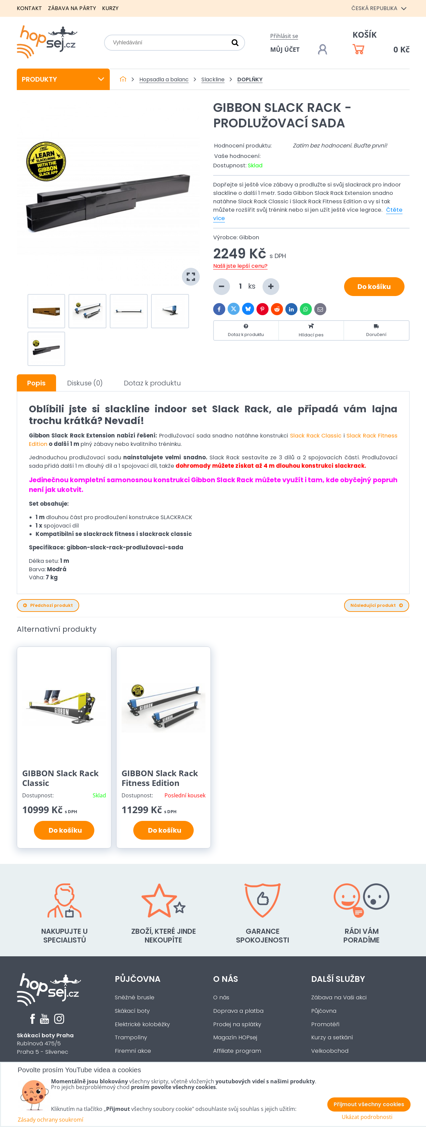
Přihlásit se (284, 36)
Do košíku (374, 286)
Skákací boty (132, 1011)
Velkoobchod (329, 1051)
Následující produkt (376, 605)
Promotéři (325, 1024)
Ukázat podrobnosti (367, 1117)
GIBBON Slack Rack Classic (60, 778)
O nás (225, 979)
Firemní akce (133, 1051)
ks (246, 286)
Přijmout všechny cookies (369, 1104)
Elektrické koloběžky (142, 1024)
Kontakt (29, 8)
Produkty (63, 79)
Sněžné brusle (134, 997)
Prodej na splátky (237, 1024)
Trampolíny (131, 1037)
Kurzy (110, 8)
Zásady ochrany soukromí (50, 1119)
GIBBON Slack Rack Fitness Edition (160, 778)
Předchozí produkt (48, 605)
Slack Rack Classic (315, 436)
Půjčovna (137, 979)
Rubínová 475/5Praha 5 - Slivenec (45, 1044)
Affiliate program (237, 1051)
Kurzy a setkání (332, 1037)
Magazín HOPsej (235, 1037)
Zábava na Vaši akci (339, 997)
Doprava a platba (238, 1011)
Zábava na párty (72, 8)
